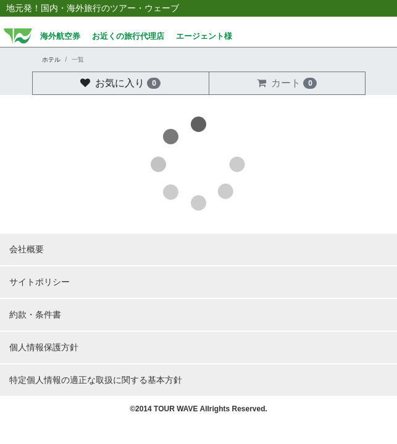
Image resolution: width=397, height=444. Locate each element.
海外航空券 (60, 36)
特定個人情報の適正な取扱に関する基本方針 (95, 380)
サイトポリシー (39, 282)
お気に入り (120, 83)
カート (287, 83)
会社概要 (26, 249)
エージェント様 (204, 36)
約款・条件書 (35, 314)
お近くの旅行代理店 (128, 36)
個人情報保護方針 (43, 347)
